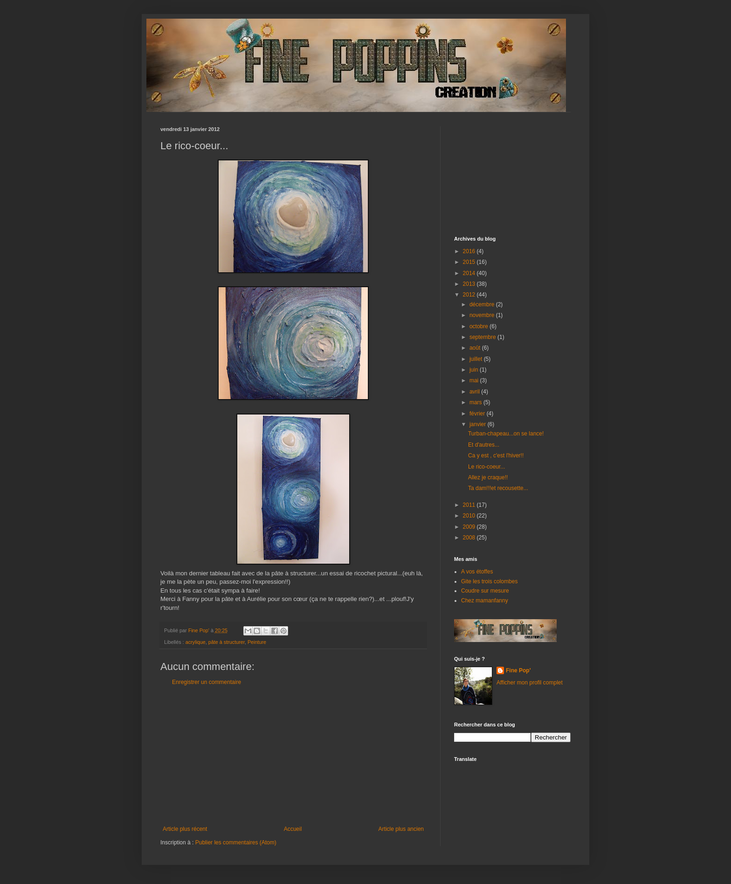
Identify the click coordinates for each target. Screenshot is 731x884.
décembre (482, 304)
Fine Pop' (518, 670)
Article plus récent (185, 829)
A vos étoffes (477, 571)
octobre (479, 326)
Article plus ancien (401, 829)
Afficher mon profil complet (530, 682)
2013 (470, 284)
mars (476, 402)
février (478, 413)
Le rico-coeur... (486, 466)
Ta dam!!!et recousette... (498, 488)
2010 (470, 515)
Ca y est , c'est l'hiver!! (496, 455)
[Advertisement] (293, 756)
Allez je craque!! (488, 477)
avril (475, 391)
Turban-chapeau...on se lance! (506, 433)
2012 (470, 294)
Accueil (293, 829)
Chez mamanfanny (484, 600)
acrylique (196, 642)
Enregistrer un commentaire (206, 682)
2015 (470, 262)
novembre (482, 315)
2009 (470, 527)
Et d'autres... (483, 445)
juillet (476, 359)
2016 (470, 251)
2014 (470, 273)
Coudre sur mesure (485, 590)
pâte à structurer (226, 642)
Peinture (257, 642)
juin (474, 369)
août (475, 348)
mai (474, 380)
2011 (470, 505)
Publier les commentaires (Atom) (235, 842)
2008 (470, 537)
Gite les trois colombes (489, 581)
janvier (478, 424)
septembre (483, 337)
